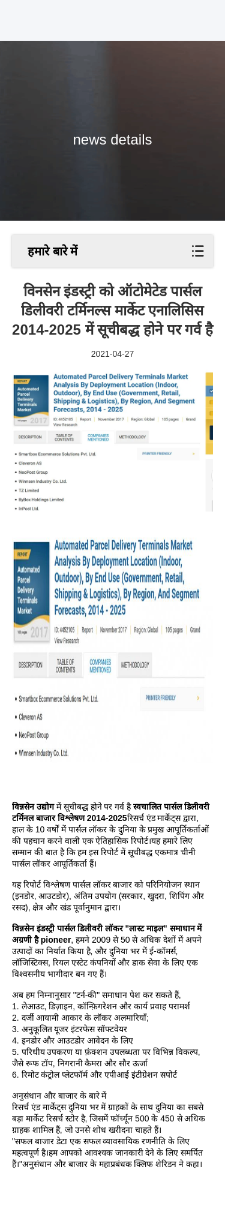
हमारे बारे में (52, 251)
